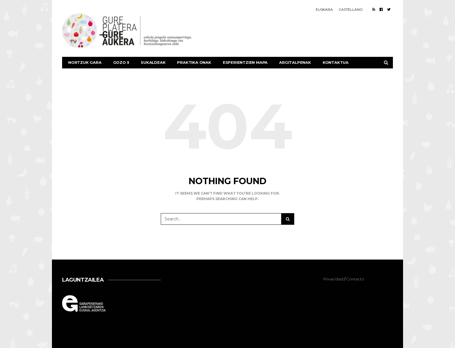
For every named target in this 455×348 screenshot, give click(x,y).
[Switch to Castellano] (351, 9)
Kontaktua (336, 62)
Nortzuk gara (85, 62)
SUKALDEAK (153, 62)
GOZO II (121, 62)
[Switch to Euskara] (324, 9)
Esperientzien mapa (245, 62)
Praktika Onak (194, 62)
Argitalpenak (295, 62)
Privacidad (333, 279)
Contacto (355, 279)
